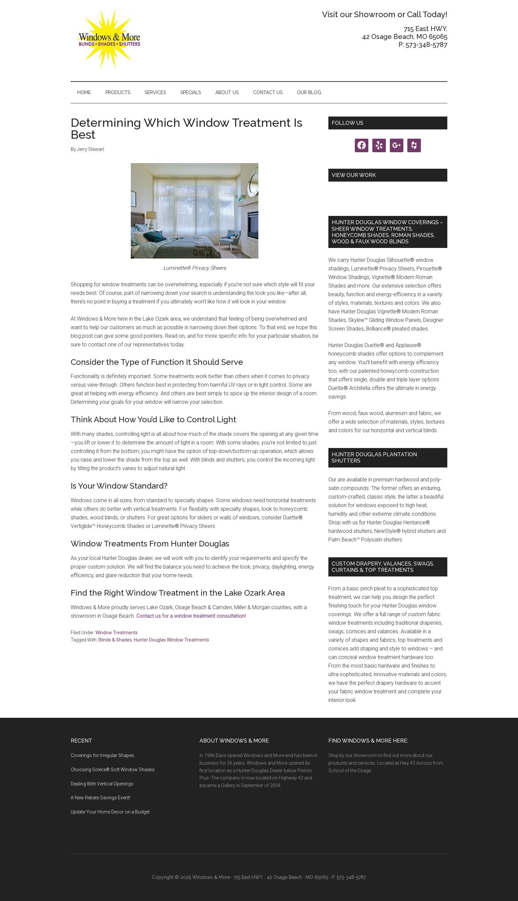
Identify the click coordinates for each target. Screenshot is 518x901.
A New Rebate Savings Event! (100, 797)
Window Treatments (116, 632)
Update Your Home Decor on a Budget (110, 811)
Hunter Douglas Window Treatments (171, 639)
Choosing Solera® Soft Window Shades (113, 769)
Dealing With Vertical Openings (102, 783)
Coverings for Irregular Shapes (102, 755)
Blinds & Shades (115, 639)
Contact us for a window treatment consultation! (191, 616)
